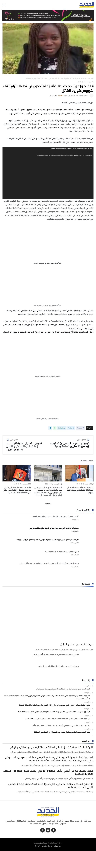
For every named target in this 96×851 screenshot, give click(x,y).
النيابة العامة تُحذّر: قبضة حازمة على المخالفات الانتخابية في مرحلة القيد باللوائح (80, 489)
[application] (48, 173)
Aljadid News (83, 95)
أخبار (36, 480)
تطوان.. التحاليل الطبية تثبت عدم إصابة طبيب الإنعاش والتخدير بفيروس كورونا (26, 445)
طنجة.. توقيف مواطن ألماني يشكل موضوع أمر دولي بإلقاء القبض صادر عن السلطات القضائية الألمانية (17, 489)
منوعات (85, 78)
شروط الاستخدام (47, 846)
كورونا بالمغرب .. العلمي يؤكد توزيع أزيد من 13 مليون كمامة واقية (70, 443)
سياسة (69, 480)
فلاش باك (77, 78)
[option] (79, 479)
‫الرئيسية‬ (91, 78)
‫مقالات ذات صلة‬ (87, 461)
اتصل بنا (37, 846)
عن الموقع (57, 846)
